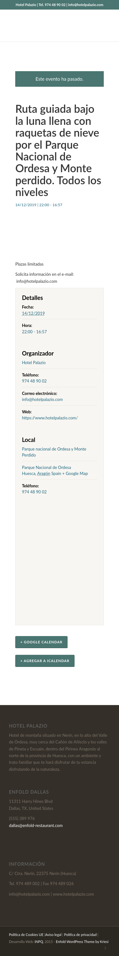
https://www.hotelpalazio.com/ (50, 417)
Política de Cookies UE (26, 934)
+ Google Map (75, 473)
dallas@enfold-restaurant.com (36, 825)
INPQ (39, 941)
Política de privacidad (80, 934)
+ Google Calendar (41, 642)
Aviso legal (53, 934)
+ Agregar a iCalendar (44, 661)
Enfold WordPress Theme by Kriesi (82, 941)
